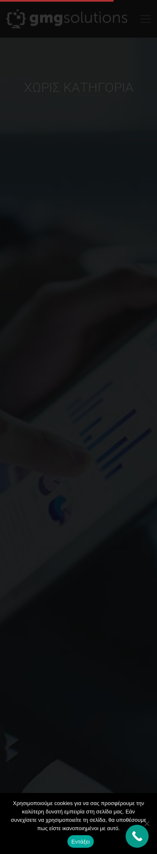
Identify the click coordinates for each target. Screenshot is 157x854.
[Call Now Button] (137, 836)
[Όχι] (146, 823)
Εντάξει (81, 842)
